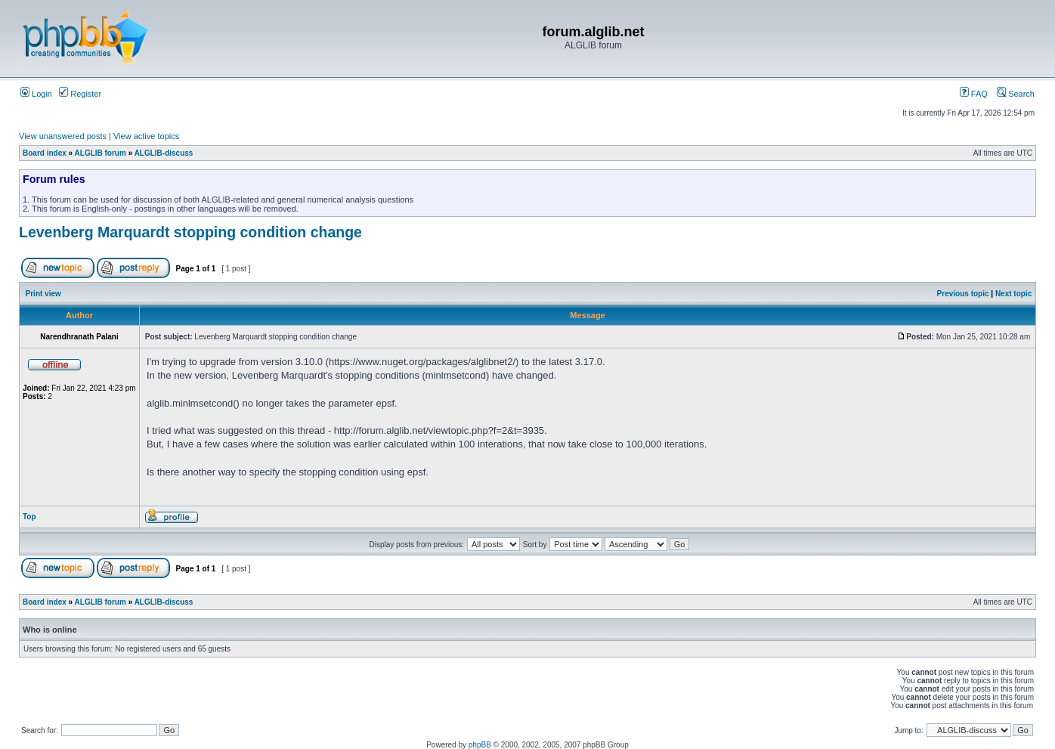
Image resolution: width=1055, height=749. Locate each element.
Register (80, 93)
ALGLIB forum (100, 153)
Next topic (1013, 293)
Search (1016, 93)
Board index (45, 153)
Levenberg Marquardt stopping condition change (190, 232)
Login (36, 93)
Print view (43, 293)
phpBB (480, 745)
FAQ (974, 93)
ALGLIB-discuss (164, 153)
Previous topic (963, 293)
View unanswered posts (63, 136)
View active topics (146, 136)
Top (29, 516)
